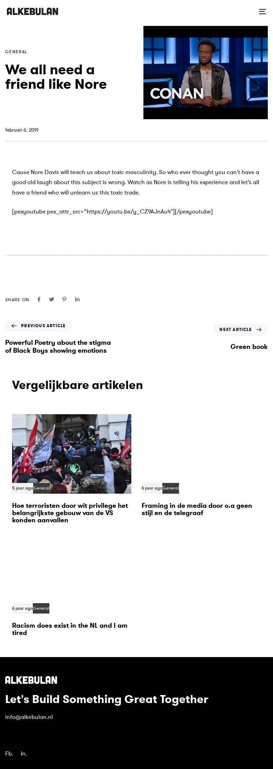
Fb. (9, 754)
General (16, 52)
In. (24, 754)
